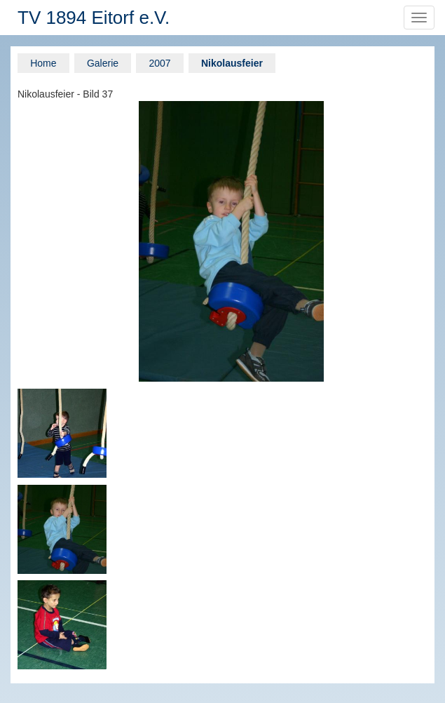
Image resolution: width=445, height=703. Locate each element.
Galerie (102, 63)
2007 (159, 63)
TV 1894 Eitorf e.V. (94, 17)
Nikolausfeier (232, 63)
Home (43, 63)
